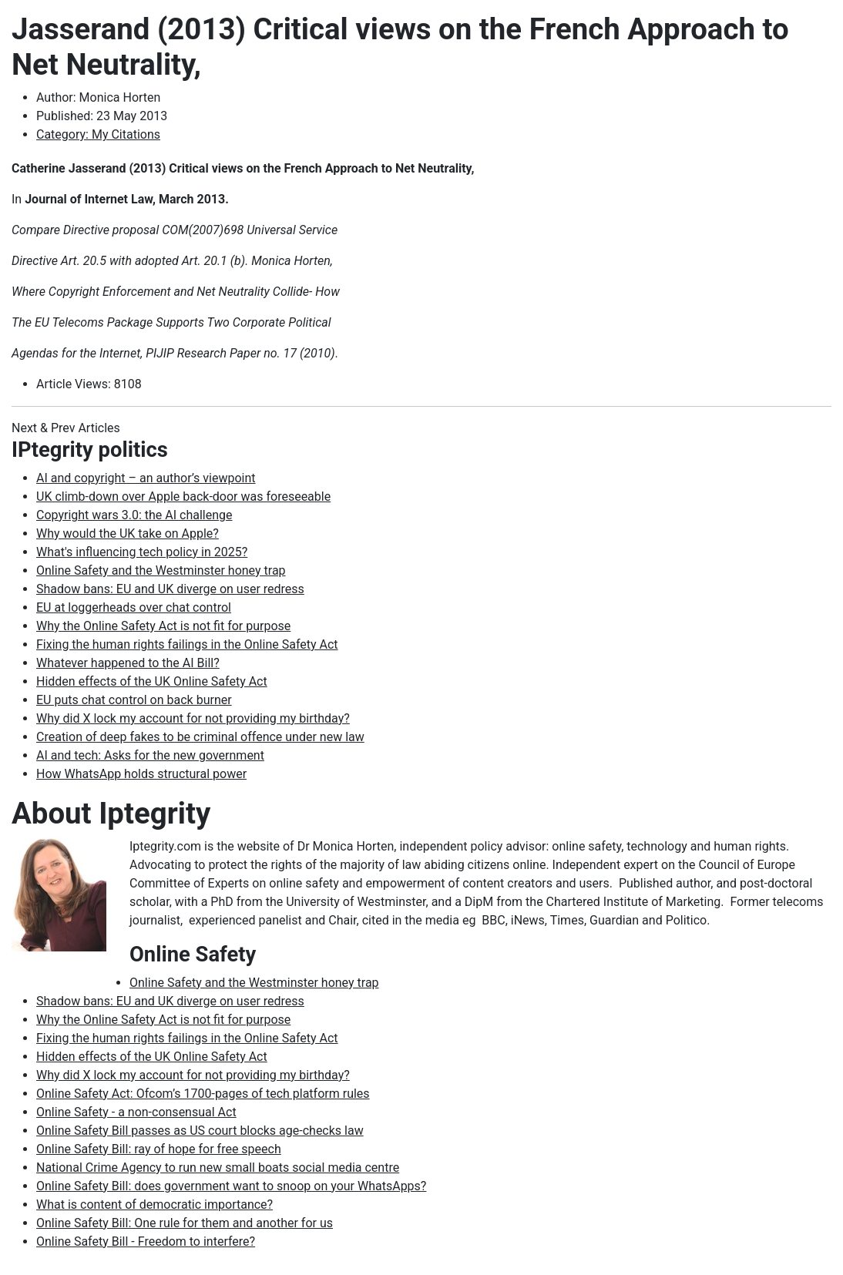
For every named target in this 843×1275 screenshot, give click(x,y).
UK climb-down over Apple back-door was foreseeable (183, 496)
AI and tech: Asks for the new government (150, 755)
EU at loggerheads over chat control (133, 607)
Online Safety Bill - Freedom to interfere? (145, 1241)
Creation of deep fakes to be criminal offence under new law (200, 737)
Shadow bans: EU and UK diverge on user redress (170, 589)
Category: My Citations (98, 134)
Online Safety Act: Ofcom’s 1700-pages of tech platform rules (203, 1093)
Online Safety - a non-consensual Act (136, 1112)
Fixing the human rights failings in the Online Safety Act (187, 644)
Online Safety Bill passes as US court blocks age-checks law (200, 1130)
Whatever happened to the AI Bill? (128, 663)
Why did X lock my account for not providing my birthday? (193, 718)
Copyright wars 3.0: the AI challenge (134, 515)
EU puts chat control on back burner (134, 700)
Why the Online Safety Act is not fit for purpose (163, 626)
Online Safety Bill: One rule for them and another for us (184, 1223)
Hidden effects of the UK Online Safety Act (151, 681)
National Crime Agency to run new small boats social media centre (217, 1167)
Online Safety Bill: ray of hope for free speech (158, 1149)
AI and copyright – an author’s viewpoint (146, 478)
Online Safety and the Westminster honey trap (161, 570)
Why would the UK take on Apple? (127, 533)
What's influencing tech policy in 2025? (141, 552)
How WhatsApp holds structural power (141, 774)
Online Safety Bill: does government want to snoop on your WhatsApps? (231, 1186)
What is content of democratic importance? (154, 1204)
